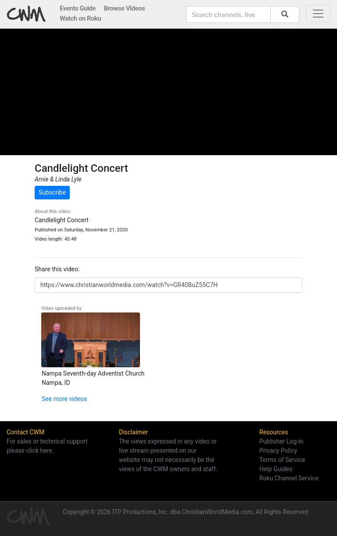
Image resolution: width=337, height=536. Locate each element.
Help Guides (275, 468)
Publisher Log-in (281, 441)
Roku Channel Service (289, 478)
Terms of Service (282, 459)
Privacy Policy (278, 450)
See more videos (64, 398)
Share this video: (57, 269)
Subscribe (52, 192)
